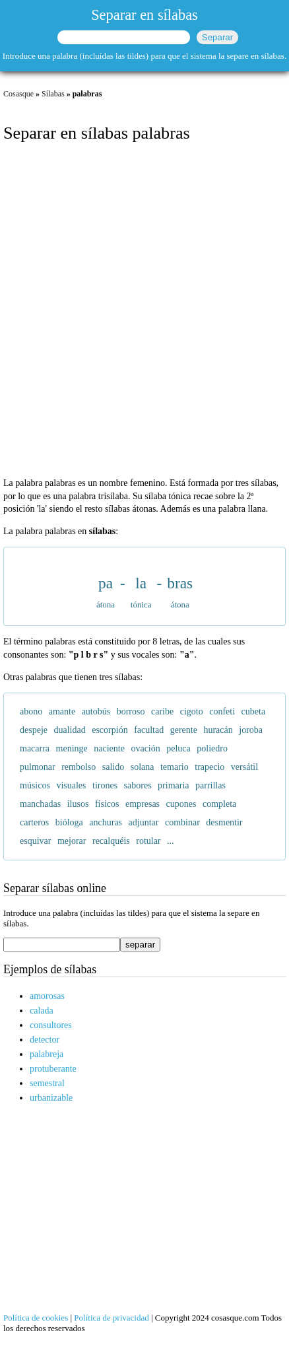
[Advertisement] (144, 311)
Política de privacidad (111, 1318)
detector (44, 1040)
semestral (47, 1083)
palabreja (46, 1054)
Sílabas (53, 93)
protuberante (53, 1069)
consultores (51, 1025)
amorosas (47, 996)
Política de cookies (35, 1318)
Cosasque (18, 93)
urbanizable (51, 1098)
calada (41, 1011)
